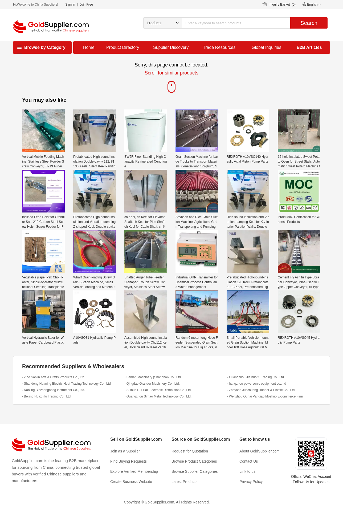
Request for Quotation (190, 451)
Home (89, 47)
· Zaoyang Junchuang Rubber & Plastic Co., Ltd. (261, 390)
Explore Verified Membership (134, 471)
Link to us (247, 471)
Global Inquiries (266, 47)
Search (308, 23)
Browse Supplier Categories (195, 471)
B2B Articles (309, 47)
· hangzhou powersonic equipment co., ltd (256, 383)
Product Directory (122, 47)
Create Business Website (131, 481)
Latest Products (184, 481)
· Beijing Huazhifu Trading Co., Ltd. (46, 396)
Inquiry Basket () (283, 4)
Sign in (70, 4)
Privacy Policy (251, 481)
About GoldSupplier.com (259, 451)
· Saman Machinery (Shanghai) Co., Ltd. (153, 377)
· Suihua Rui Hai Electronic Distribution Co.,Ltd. (158, 390)
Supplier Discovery (171, 47)
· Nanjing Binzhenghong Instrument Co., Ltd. (53, 390)
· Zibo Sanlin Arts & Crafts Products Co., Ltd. (53, 377)
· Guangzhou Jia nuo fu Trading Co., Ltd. (256, 377)
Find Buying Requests (128, 461)
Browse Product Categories (194, 461)
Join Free (86, 4)
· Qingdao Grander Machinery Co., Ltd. (152, 383)
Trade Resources (219, 47)
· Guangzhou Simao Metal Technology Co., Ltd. (158, 396)
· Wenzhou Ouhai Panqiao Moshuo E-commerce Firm (265, 396)
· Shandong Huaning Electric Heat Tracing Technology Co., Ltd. (67, 383)
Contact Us (248, 461)
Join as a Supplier (125, 451)
